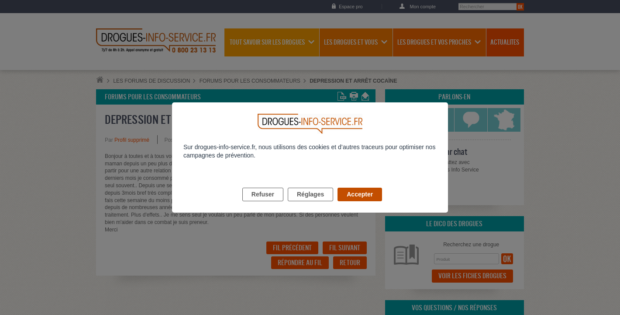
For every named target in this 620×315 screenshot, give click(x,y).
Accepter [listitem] (360, 204)
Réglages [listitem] (310, 204)
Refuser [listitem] (262, 204)
